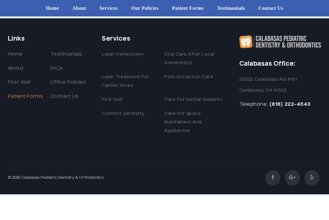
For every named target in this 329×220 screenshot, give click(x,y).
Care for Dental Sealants (193, 99)
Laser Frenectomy (123, 54)
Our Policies (145, 8)
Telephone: (253, 104)
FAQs (56, 68)
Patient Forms (188, 8)
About (79, 8)
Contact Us (271, 8)
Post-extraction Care (188, 77)
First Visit (19, 82)
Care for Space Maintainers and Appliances (183, 122)
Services (108, 8)
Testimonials (231, 8)
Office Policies (68, 82)
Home (52, 8)
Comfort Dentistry (123, 114)
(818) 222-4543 (290, 104)
